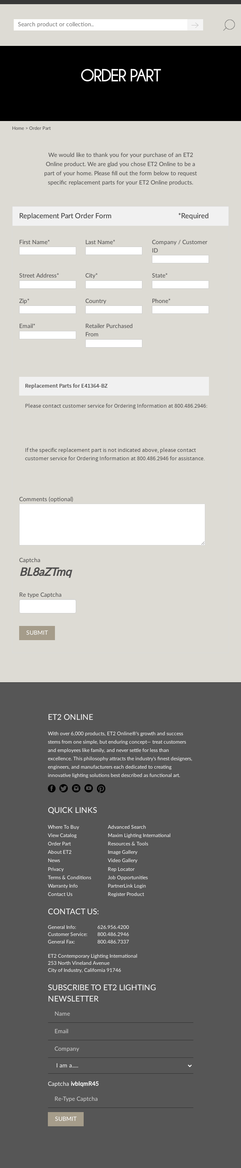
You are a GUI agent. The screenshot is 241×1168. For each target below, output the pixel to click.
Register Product (126, 894)
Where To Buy (63, 827)
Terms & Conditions (69, 877)
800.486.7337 (113, 941)
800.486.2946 (113, 934)
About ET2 (60, 852)
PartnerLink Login (127, 885)
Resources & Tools (128, 843)
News (54, 860)
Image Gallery (122, 852)
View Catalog (62, 835)
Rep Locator (121, 869)
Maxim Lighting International (139, 835)
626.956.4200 (113, 927)
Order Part (59, 843)
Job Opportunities (128, 877)
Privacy (56, 869)
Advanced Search (127, 827)
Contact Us (60, 894)
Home (18, 128)
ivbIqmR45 (85, 1084)
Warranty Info (63, 885)
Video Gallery (122, 860)
